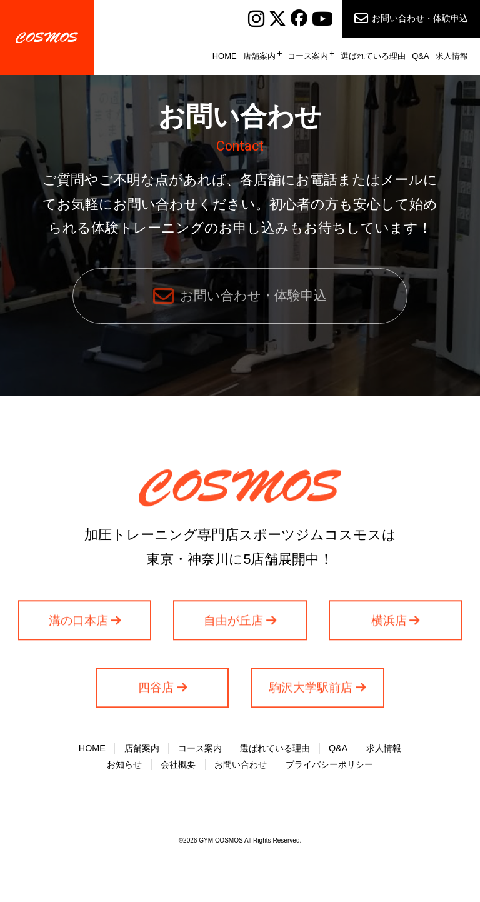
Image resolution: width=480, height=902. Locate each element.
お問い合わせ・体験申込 (420, 18)
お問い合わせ (240, 768)
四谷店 (156, 695)
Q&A (420, 56)
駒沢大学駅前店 (310, 695)
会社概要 (178, 768)
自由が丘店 (233, 627)
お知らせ (124, 768)
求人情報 (452, 56)
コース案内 (308, 56)
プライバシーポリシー (329, 768)
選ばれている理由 (373, 56)
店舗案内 (259, 56)
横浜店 (389, 627)
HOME (224, 56)
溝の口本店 (78, 627)
